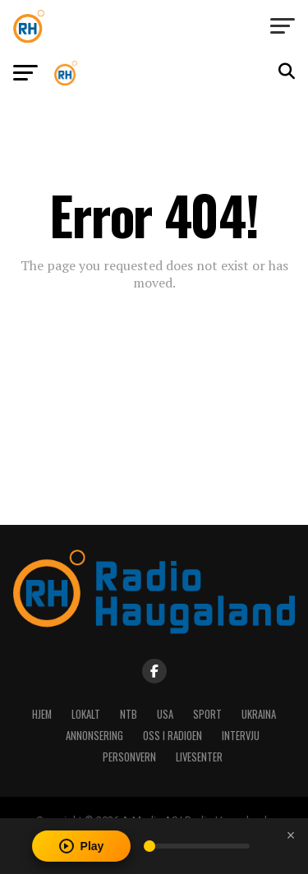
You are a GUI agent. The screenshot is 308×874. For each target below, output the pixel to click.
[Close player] (291, 835)
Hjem (42, 714)
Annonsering (94, 735)
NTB (128, 714)
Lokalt (85, 714)
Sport (207, 714)
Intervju (241, 735)
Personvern (129, 757)
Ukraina (258, 714)
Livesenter (199, 757)
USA (165, 714)
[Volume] (197, 846)
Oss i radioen (172, 735)
